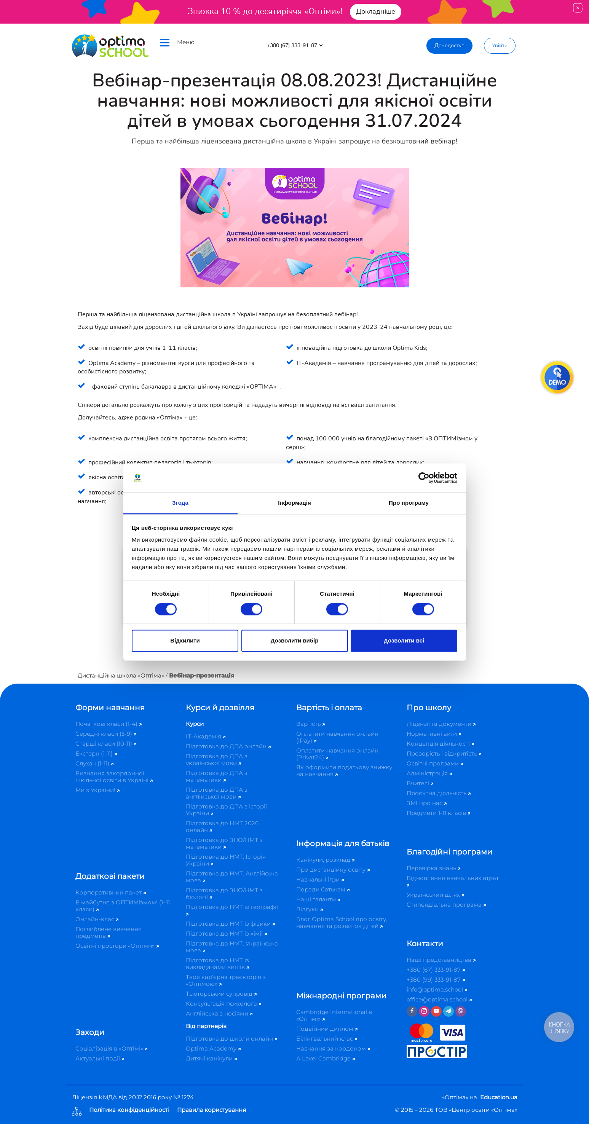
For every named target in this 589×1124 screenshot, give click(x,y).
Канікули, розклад (325, 859)
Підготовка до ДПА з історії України (226, 810)
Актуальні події (99, 1058)
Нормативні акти (434, 733)
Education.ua (498, 1097)
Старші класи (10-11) (105, 743)
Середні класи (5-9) (105, 733)
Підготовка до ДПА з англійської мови (216, 793)
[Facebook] (412, 1011)
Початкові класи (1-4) (108, 723)
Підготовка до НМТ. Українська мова (232, 947)
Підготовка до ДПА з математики (216, 776)
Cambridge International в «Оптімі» (334, 1015)
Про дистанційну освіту (333, 869)
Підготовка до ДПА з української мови (216, 760)
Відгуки (309, 909)
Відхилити (185, 641)
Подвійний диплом (327, 1028)
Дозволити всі (404, 641)
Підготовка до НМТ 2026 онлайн (222, 826)
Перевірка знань (433, 868)
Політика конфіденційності (129, 1110)
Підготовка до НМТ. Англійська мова (232, 877)
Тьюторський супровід (221, 993)
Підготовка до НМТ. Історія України (226, 860)
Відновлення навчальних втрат (453, 880)
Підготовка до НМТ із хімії (226, 933)
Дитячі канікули (211, 1058)
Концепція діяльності (440, 743)
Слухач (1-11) (94, 763)
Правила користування (211, 1110)
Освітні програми (435, 763)
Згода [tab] (180, 503)
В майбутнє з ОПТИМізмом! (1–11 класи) (122, 906)
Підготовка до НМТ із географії (232, 909)
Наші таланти (318, 899)
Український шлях (435, 894)
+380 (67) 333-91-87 (436, 969)
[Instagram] (424, 1011)
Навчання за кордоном (333, 1048)
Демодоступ (449, 45)
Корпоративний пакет (110, 892)
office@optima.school (439, 999)
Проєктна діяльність (439, 793)
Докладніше (375, 11)
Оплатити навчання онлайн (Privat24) (337, 754)
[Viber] (460, 1011)
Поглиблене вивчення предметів (108, 932)
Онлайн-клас (96, 919)
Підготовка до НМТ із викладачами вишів (217, 964)
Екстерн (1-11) (96, 753)
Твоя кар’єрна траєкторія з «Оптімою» (226, 980)
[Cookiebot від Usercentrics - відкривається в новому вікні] (424, 477)
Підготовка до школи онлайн (231, 1038)
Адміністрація (429, 773)
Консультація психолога (223, 1003)
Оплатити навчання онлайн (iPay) (337, 737)
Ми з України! (97, 790)
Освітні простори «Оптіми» (117, 945)
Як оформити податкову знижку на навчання (344, 771)
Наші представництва (441, 959)
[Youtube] (436, 1011)
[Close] (578, 8)
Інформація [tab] (294, 503)
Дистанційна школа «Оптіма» (121, 675)
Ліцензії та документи (441, 723)
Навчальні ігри (320, 879)
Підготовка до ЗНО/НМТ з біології (224, 893)
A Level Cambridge (325, 1058)
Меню (177, 42)
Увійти (500, 45)
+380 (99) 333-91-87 (436, 979)
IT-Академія (205, 736)
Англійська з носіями (219, 1013)
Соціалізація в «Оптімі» (111, 1048)
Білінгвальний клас (326, 1038)
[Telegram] (448, 1011)
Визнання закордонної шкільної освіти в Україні (114, 777)
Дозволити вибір (295, 641)
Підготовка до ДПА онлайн (228, 746)
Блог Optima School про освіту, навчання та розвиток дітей (341, 922)
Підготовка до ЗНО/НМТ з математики (224, 843)
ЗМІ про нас (427, 803)
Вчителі (420, 783)
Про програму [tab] (409, 503)
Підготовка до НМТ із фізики (230, 923)
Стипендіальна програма (446, 904)
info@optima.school (437, 989)
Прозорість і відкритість (444, 753)
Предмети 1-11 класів (438, 812)
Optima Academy (213, 1048)
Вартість (310, 723)
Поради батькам (323, 889)
